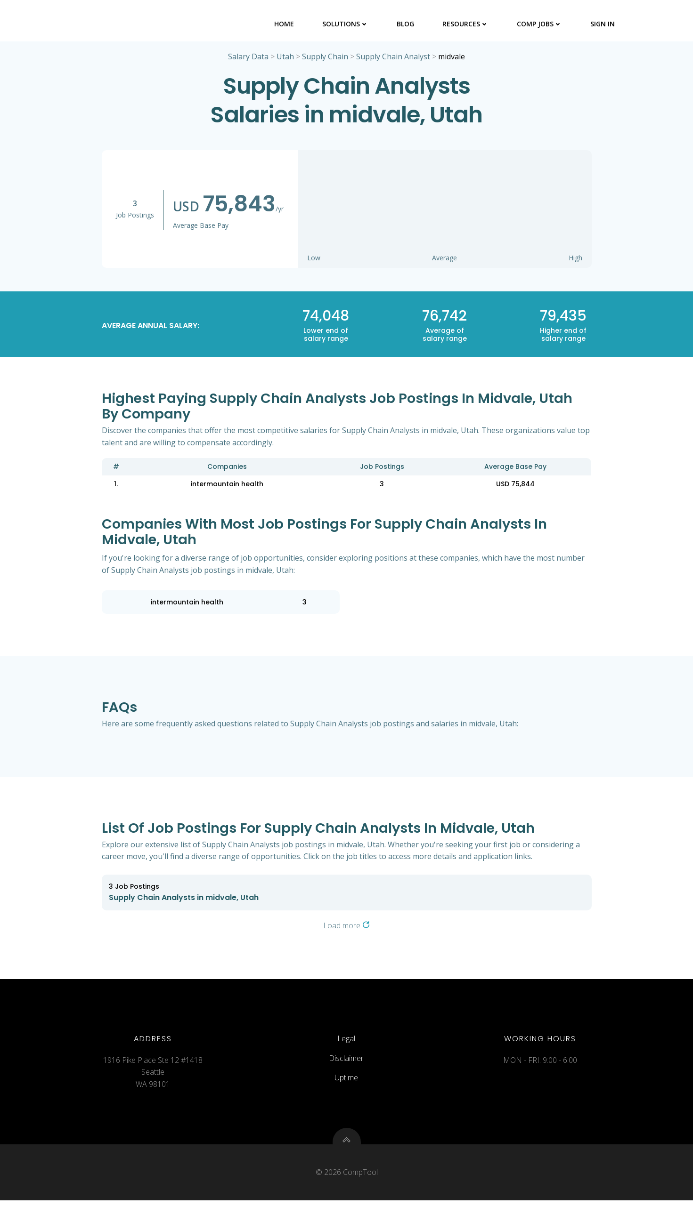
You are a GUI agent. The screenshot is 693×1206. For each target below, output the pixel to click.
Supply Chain (325, 57)
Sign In (603, 23)
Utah (285, 57)
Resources (466, 23)
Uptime (347, 1081)
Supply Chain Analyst (393, 57)
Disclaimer (346, 1061)
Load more (346, 926)
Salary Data (248, 57)
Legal (347, 1042)
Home (285, 23)
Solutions (346, 23)
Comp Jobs (540, 23)
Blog (406, 23)
